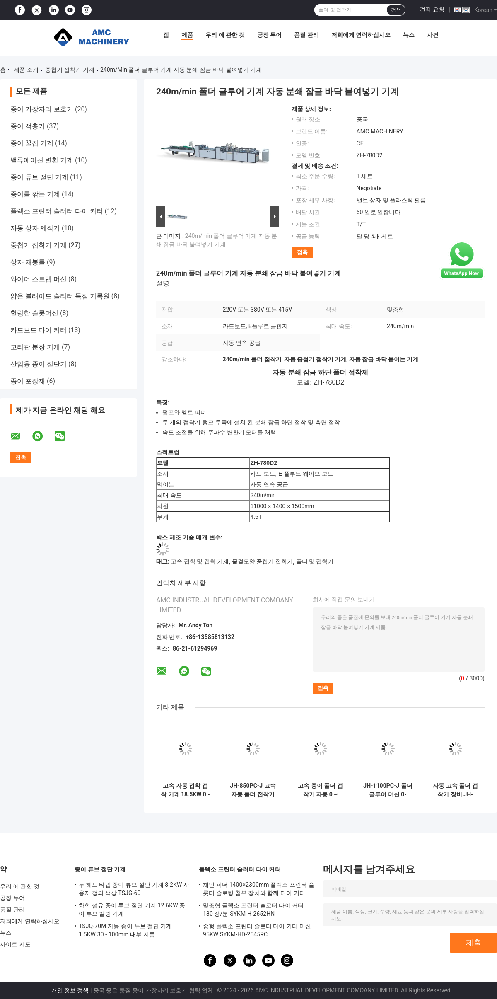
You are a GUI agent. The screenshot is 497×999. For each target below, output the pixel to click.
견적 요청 (432, 9)
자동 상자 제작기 (35, 228)
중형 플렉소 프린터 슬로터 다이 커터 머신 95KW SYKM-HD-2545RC (257, 930)
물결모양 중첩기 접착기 (262, 561)
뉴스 (409, 34)
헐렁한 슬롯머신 (34, 313)
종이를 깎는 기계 (35, 194)
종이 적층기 (27, 126)
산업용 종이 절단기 (38, 364)
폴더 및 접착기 (315, 561)
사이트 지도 (15, 944)
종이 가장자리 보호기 (41, 109)
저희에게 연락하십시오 (361, 34)
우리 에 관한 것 (224, 34)
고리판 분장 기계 (35, 347)
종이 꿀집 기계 (31, 143)
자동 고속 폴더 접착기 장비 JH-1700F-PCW (455, 790)
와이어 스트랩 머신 (38, 279)
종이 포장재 (27, 381)
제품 (187, 34)
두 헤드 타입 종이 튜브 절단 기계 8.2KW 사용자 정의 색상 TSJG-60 (134, 888)
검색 (396, 10)
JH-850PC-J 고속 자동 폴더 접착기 (252, 790)
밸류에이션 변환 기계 (41, 160)
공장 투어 (269, 34)
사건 (433, 34)
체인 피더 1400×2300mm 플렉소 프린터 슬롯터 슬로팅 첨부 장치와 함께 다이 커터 (258, 888)
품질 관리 (306, 34)
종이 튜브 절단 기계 (39, 177)
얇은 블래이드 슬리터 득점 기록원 (60, 296)
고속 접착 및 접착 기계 (200, 561)
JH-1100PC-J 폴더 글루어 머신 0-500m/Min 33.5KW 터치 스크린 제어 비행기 (387, 790)
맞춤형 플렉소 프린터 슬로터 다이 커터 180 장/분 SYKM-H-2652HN (253, 909)
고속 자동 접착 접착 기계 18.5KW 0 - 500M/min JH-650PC (185, 790)
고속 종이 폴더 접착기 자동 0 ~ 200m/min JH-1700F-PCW (320, 790)
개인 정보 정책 (70, 990)
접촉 (302, 252)
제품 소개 (26, 69)
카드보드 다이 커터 (38, 330)
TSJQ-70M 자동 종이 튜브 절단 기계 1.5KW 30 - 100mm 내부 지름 (125, 930)
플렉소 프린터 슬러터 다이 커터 (56, 211)
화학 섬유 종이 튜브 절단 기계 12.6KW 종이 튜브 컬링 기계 (132, 909)
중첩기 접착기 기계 (69, 69)
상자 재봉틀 (27, 262)
